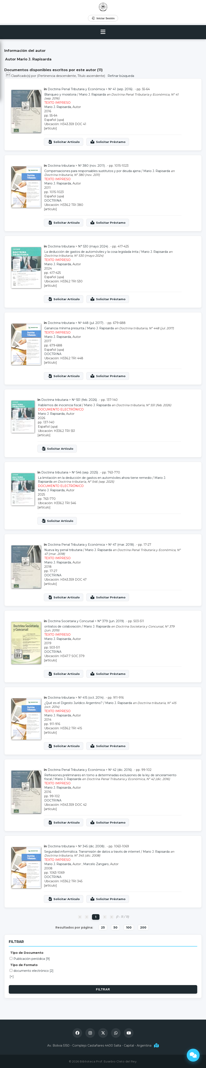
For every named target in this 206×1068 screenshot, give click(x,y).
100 (129, 927)
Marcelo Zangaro (96, 864)
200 (143, 927)
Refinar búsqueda (121, 76)
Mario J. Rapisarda (92, 94)
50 (115, 927)
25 (103, 927)
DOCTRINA (52, 200)
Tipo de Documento (26, 953)
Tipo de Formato (24, 965)
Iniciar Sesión (103, 18)
